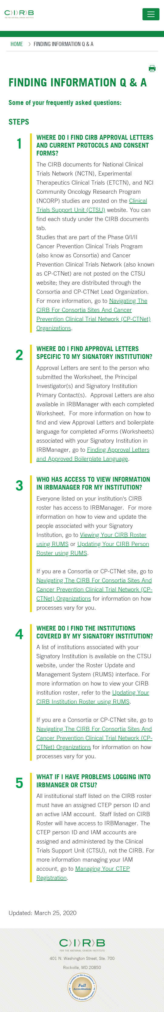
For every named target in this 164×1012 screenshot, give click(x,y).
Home (17, 44)
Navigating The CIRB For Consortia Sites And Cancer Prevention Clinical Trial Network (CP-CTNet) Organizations (94, 589)
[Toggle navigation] (150, 14)
